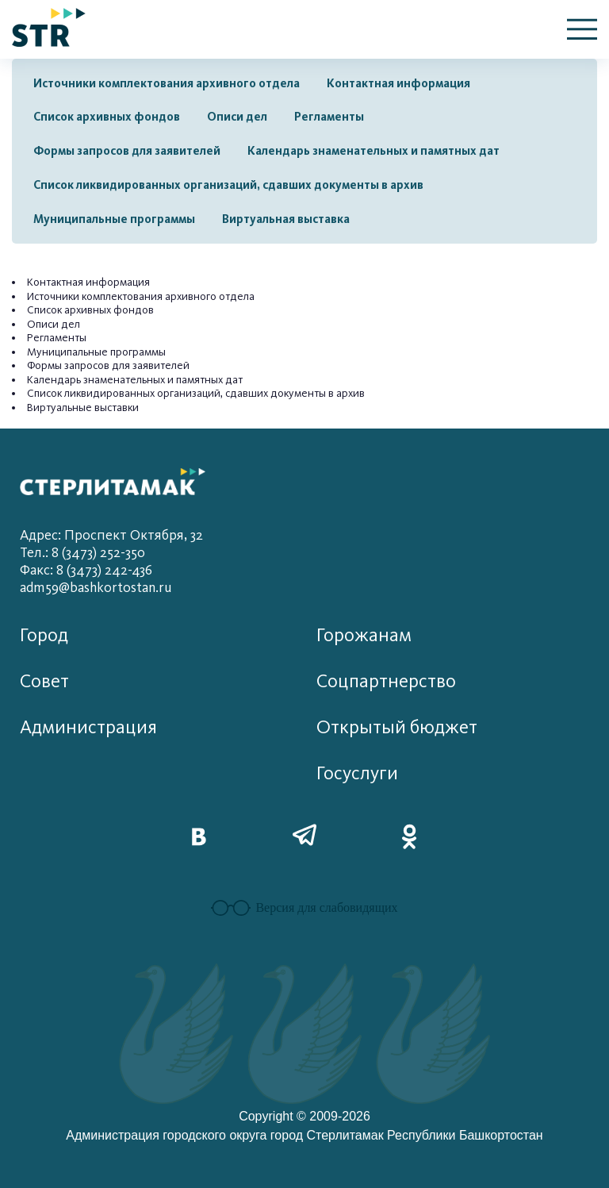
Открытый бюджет (396, 727)
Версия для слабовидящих (304, 908)
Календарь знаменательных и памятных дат (373, 151)
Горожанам (364, 635)
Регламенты (329, 117)
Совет (44, 681)
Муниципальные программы (114, 219)
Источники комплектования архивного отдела (166, 83)
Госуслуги (357, 773)
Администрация (88, 727)
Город (44, 635)
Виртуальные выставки (83, 407)
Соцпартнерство (386, 681)
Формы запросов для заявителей (126, 151)
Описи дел (237, 117)
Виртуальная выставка (286, 219)
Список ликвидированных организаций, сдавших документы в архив (228, 185)
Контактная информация (398, 83)
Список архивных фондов (106, 117)
